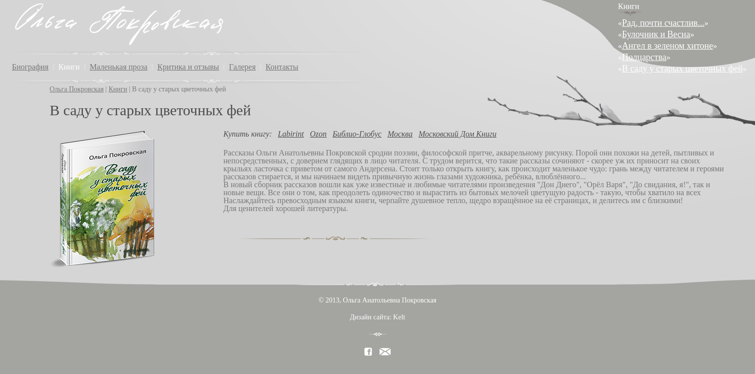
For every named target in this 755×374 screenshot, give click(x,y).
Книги (69, 67)
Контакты (282, 67)
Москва (400, 134)
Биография (30, 67)
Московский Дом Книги (457, 134)
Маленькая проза (118, 67)
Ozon (318, 134)
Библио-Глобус (357, 134)
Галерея (242, 67)
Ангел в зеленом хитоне (667, 46)
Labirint (291, 134)
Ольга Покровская (77, 89)
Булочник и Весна (656, 34)
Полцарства (644, 57)
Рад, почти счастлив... (663, 23)
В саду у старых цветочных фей (682, 69)
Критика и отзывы (188, 67)
